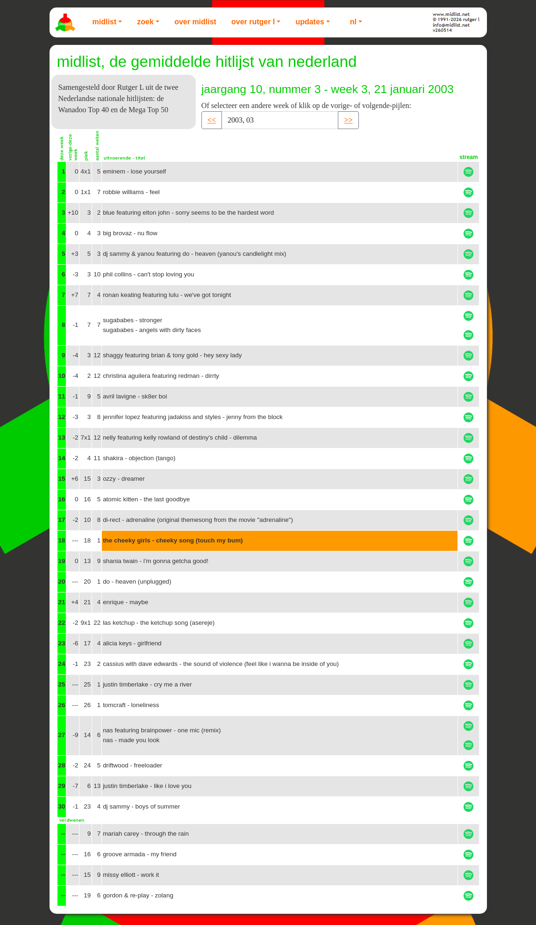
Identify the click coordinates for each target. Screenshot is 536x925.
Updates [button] (309, 22)
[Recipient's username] (280, 120)
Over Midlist (195, 22)
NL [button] (353, 22)
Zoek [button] (145, 22)
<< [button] (211, 120)
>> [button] (348, 120)
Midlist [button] (105, 22)
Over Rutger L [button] (253, 22)
